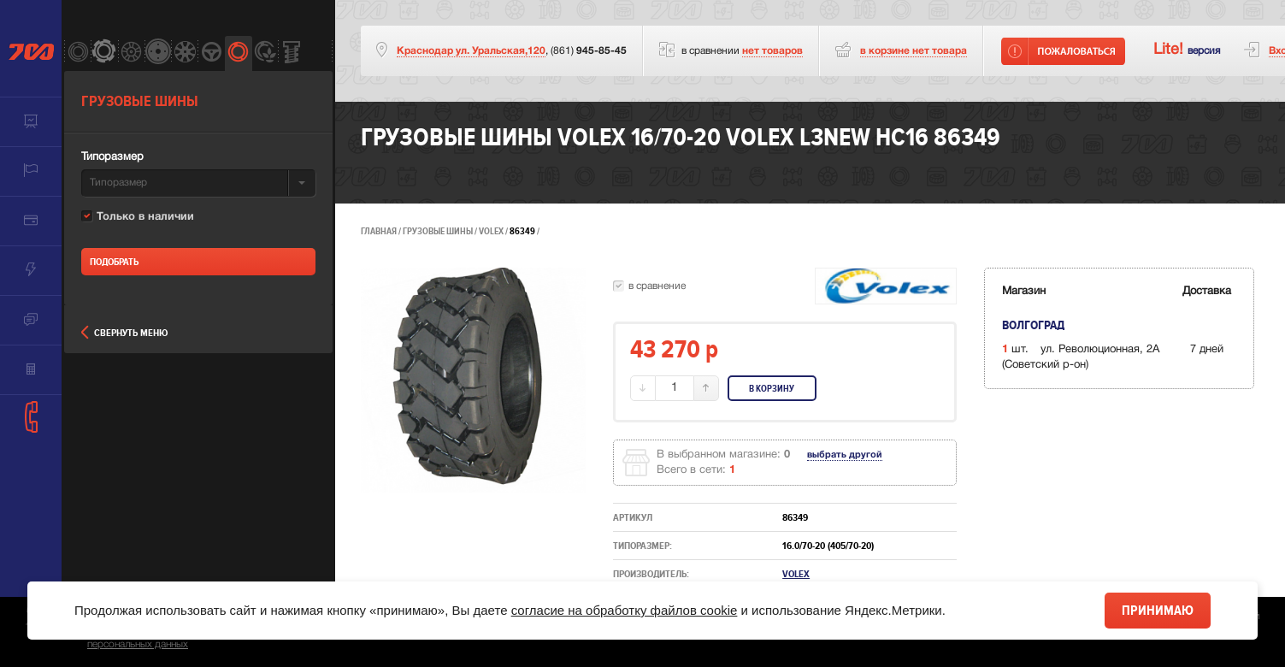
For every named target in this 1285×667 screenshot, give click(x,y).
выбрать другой (844, 455)
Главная (379, 231)
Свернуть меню (124, 333)
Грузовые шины (438, 231)
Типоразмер (112, 157)
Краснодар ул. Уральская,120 (471, 51)
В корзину (771, 388)
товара (913, 51)
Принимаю (1158, 610)
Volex (492, 231)
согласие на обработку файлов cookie (624, 610)
